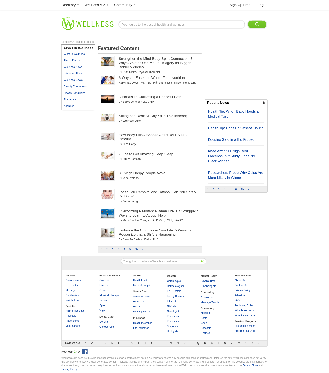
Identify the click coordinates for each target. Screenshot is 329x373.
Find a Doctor (72, 60)
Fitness (103, 285)
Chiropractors (73, 280)
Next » (139, 249)
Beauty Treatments (75, 86)
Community (123, 5)
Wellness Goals (73, 79)
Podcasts (206, 328)
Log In (263, 5)
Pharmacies (72, 320)
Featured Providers (245, 325)
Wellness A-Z (95, 5)
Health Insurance (142, 322)
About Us (240, 280)
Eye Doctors (72, 285)
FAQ (237, 300)
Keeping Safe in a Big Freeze (231, 140)
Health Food (140, 280)
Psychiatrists (208, 281)
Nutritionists (72, 295)
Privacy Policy (242, 290)
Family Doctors (175, 296)
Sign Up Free (240, 5)
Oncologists (173, 311)
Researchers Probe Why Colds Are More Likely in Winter (235, 175)
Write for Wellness (245, 315)
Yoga (102, 310)
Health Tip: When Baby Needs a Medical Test (233, 114)
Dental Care (106, 316)
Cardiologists (174, 281)
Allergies (69, 105)
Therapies (70, 99)
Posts (204, 317)
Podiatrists (173, 321)
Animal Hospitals (75, 310)
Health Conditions (74, 92)
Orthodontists (106, 326)
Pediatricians (174, 316)
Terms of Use (250, 365)
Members (206, 312)
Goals (204, 322)
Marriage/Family (210, 302)
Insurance (139, 317)
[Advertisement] (78, 175)
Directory (68, 5)
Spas (102, 305)
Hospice (137, 306)
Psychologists (208, 286)
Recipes (205, 333)
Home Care (139, 301)
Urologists (172, 331)
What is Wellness (74, 53)
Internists (172, 301)
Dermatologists (175, 286)
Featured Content (84, 41)
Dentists (103, 321)
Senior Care (140, 291)
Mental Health (209, 276)
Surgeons (172, 326)
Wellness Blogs (73, 73)
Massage (71, 290)
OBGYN (171, 306)
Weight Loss (73, 300)
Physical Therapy (109, 295)
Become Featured (245, 330)
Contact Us (241, 285)
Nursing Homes (142, 311)
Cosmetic (104, 280)
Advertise (240, 295)
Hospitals (71, 315)
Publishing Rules (244, 305)
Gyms (102, 290)
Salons (103, 300)
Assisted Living (141, 296)
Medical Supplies (142, 285)
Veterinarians (73, 325)
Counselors (207, 297)
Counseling (207, 292)
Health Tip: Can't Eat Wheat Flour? (235, 128)
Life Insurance (141, 328)
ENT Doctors (174, 291)
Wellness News (73, 66)
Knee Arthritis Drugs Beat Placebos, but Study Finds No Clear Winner (231, 156)
